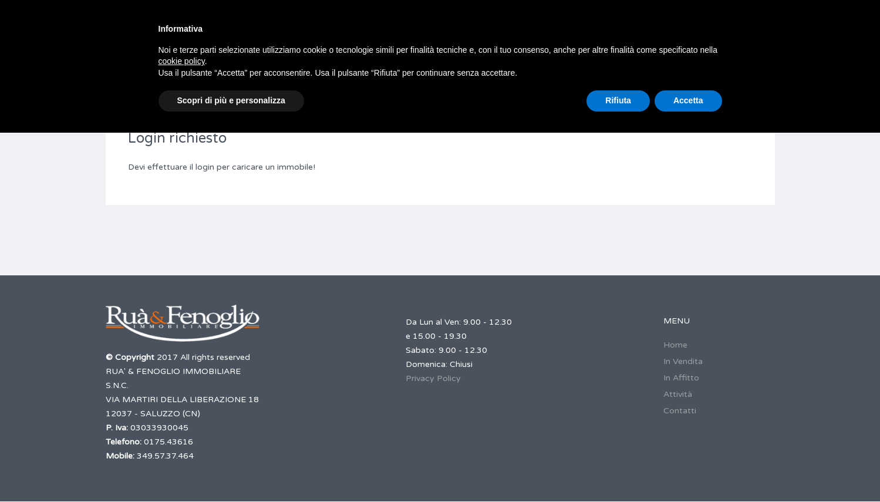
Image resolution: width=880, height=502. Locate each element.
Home (675, 345)
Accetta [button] (688, 100)
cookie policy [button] (182, 61)
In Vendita (683, 361)
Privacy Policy (433, 378)
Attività (677, 394)
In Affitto (681, 378)
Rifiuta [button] (618, 100)
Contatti (679, 411)
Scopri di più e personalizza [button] (231, 100)
